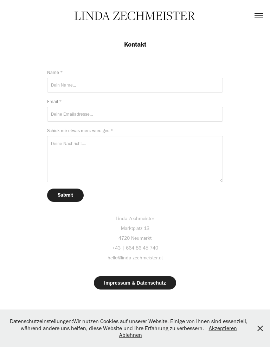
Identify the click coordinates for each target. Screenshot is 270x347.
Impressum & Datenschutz (135, 283)
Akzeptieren (223, 328)
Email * (54, 101)
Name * (55, 72)
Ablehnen (130, 335)
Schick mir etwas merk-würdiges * (80, 130)
